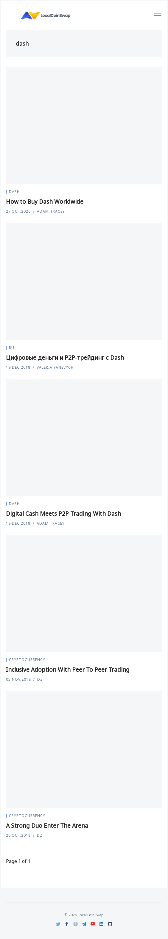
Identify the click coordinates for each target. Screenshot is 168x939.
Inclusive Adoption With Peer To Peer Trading (68, 670)
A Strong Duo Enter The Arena (47, 826)
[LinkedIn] (101, 924)
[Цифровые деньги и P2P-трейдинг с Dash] (84, 281)
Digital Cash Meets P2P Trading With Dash (63, 514)
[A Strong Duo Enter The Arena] (84, 749)
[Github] (110, 924)
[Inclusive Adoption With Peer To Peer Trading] (84, 593)
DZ (40, 679)
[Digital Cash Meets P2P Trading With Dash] (84, 437)
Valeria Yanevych (55, 367)
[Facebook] (67, 924)
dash (14, 191)
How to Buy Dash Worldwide (44, 202)
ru (11, 347)
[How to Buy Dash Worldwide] (84, 125)
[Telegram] (84, 924)
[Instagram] (75, 924)
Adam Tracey (51, 211)
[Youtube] (93, 924)
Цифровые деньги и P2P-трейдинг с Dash (65, 358)
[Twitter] (58, 924)
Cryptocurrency (27, 659)
